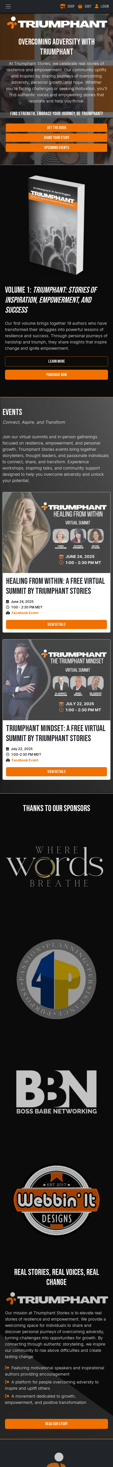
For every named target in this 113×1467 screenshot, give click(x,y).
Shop (67, 6)
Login (102, 6)
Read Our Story (56, 1423)
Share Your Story (56, 137)
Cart (85, 6)
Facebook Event (25, 613)
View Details (56, 624)
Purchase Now (56, 374)
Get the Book (56, 127)
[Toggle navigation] (8, 6)
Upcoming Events (56, 147)
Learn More (56, 361)
